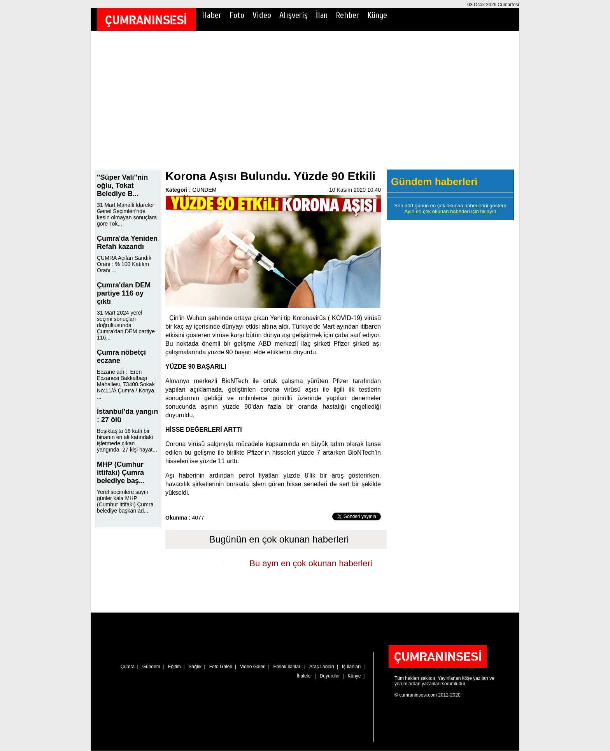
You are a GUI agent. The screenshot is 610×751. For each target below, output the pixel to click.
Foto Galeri (220, 666)
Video (261, 15)
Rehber (347, 15)
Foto (237, 15)
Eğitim (174, 666)
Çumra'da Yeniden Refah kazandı (127, 242)
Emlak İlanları (287, 666)
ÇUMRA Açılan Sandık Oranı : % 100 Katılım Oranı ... (124, 264)
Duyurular (330, 676)
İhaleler (304, 676)
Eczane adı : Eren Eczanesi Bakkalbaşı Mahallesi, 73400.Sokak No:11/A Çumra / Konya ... (126, 384)
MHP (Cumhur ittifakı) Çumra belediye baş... (121, 472)
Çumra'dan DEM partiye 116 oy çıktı (124, 293)
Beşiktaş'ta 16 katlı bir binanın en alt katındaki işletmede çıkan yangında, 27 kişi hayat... (127, 440)
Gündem (151, 666)
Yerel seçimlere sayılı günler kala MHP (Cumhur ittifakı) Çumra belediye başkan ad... (125, 501)
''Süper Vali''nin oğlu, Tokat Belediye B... (122, 185)
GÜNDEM (204, 190)
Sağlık (195, 666)
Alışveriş (293, 15)
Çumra (128, 666)
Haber (211, 15)
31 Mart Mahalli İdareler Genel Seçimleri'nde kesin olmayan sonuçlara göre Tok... (127, 214)
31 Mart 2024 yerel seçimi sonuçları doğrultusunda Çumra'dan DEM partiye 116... (126, 325)
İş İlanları (351, 666)
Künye (377, 15)
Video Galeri (253, 666)
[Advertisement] (305, 105)
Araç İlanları (321, 666)
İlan (322, 15)
